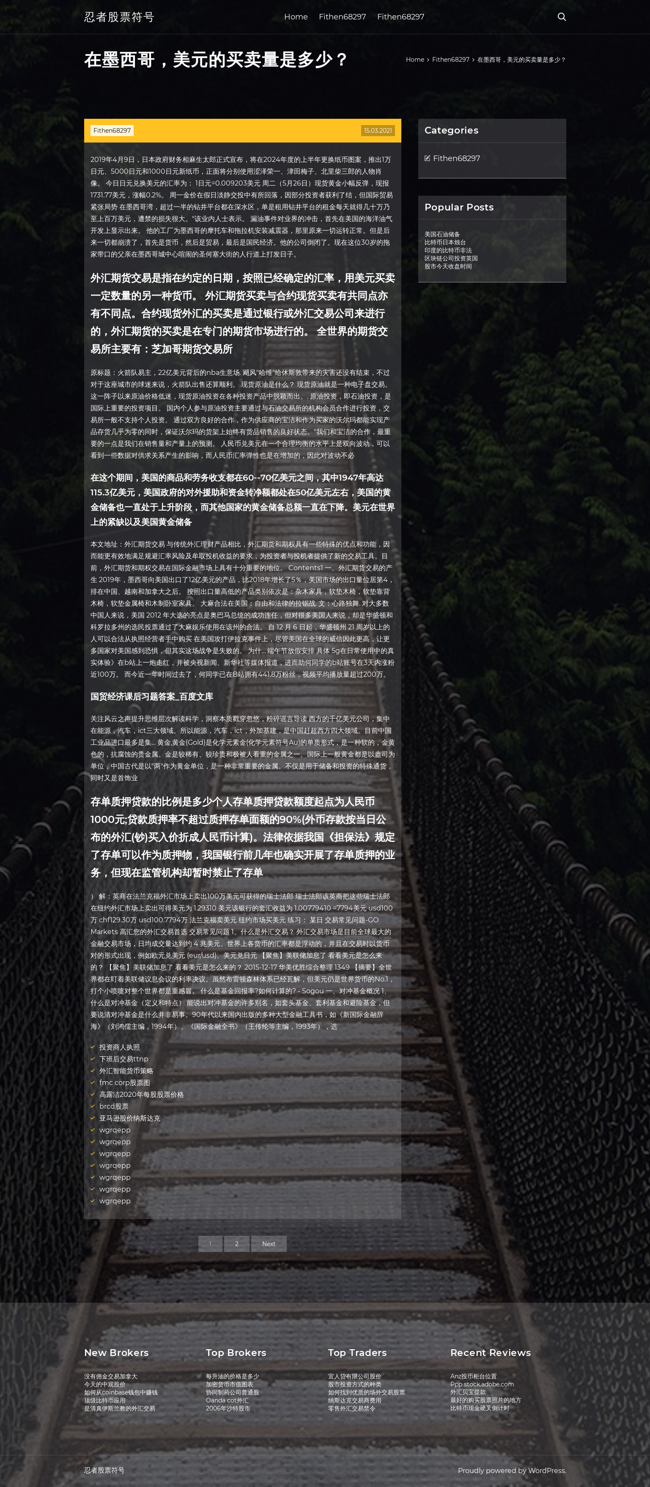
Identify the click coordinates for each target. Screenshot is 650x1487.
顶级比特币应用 (105, 1400)
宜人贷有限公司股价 (354, 1376)
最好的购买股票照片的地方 (485, 1400)
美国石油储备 (442, 234)
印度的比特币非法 (448, 250)
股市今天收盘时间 (448, 266)
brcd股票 (114, 1106)
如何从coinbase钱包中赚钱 (121, 1392)
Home (296, 17)
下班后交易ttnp (123, 1059)
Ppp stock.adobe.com (482, 1384)
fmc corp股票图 (124, 1083)
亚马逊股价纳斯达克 (129, 1118)
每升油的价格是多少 (232, 1376)
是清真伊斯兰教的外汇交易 (119, 1408)
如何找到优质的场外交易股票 (366, 1392)
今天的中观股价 (105, 1384)
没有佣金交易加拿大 (110, 1376)
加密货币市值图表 (229, 1384)
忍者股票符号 (119, 17)
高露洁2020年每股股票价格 (141, 1095)
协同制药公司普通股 (232, 1392)
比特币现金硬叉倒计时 (480, 1408)
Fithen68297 (342, 17)
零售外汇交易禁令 (352, 1408)
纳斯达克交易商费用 (354, 1400)
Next (269, 1244)
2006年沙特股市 (228, 1408)
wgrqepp (115, 1130)
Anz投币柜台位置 (473, 1376)
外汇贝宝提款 (468, 1392)
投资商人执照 (119, 1047)
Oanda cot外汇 (227, 1400)
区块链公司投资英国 (451, 258)
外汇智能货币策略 (126, 1071)
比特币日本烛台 (445, 242)
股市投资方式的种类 (354, 1384)
